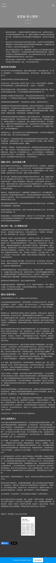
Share (5, 543)
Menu (53, 5)
